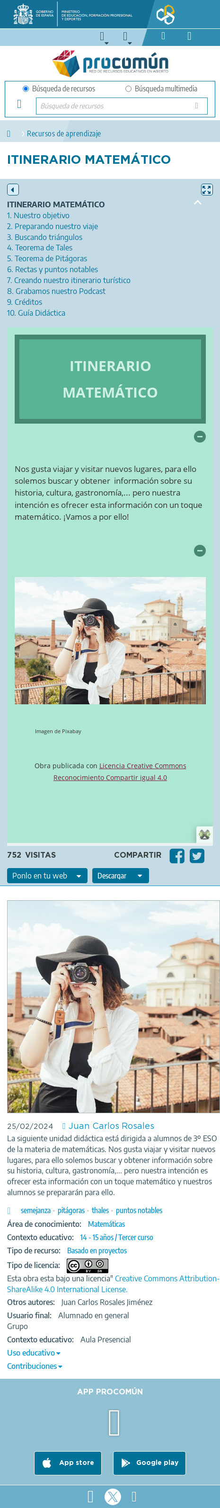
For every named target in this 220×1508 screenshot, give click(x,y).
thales (100, 1210)
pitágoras (71, 1210)
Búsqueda (199, 108)
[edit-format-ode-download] (120, 875)
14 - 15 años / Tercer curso (116, 1237)
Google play (157, 1463)
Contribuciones (32, 1366)
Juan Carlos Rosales (111, 1126)
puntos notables (139, 1210)
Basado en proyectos (97, 1250)
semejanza (36, 1210)
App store (75, 1463)
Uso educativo (31, 1352)
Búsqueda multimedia (161, 88)
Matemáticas (106, 1224)
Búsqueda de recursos (59, 88)
